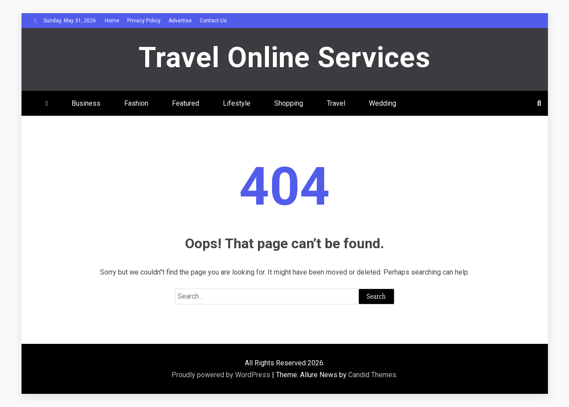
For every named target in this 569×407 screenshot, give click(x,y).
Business (86, 103)
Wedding (382, 103)
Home (112, 21)
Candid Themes (372, 375)
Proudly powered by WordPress (222, 375)
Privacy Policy (144, 21)
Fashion (136, 103)
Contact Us (213, 21)
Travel (336, 103)
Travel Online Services (284, 57)
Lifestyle (237, 103)
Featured (185, 103)
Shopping (288, 103)
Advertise (180, 21)
